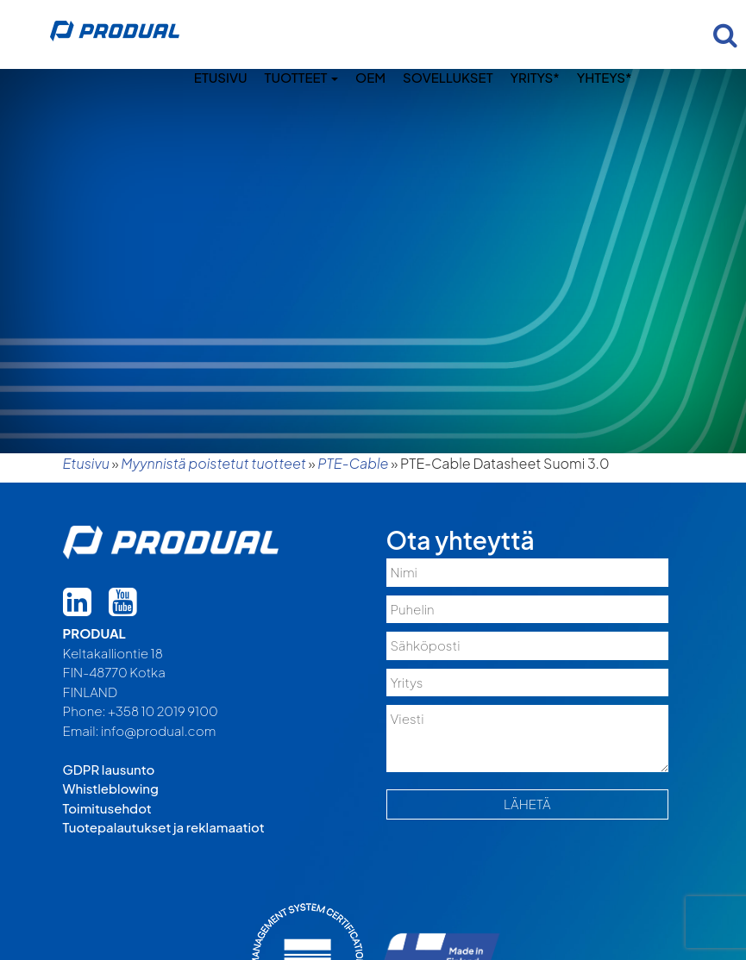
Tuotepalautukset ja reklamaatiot (164, 827)
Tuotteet (301, 77)
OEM (370, 77)
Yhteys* (604, 77)
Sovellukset (447, 77)
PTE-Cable (352, 463)
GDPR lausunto (109, 769)
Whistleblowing (111, 788)
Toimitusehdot (107, 808)
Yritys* (534, 77)
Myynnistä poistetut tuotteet (213, 463)
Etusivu (221, 77)
